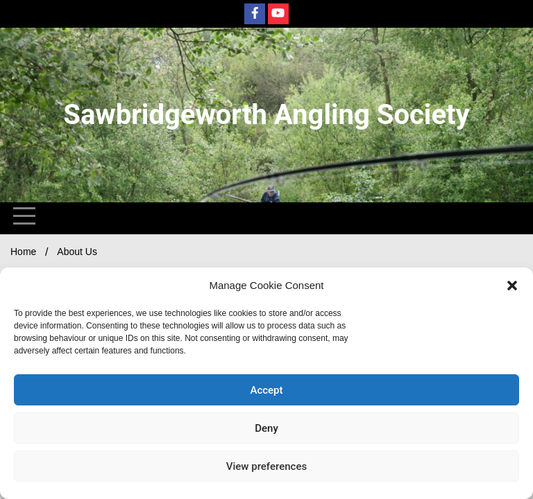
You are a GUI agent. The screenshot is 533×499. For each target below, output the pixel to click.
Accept (266, 390)
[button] (512, 285)
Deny (266, 428)
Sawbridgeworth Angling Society (266, 114)
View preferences (266, 466)
